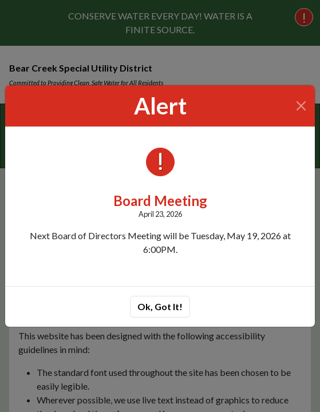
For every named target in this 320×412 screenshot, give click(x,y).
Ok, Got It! (160, 306)
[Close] (301, 106)
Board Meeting (160, 200)
